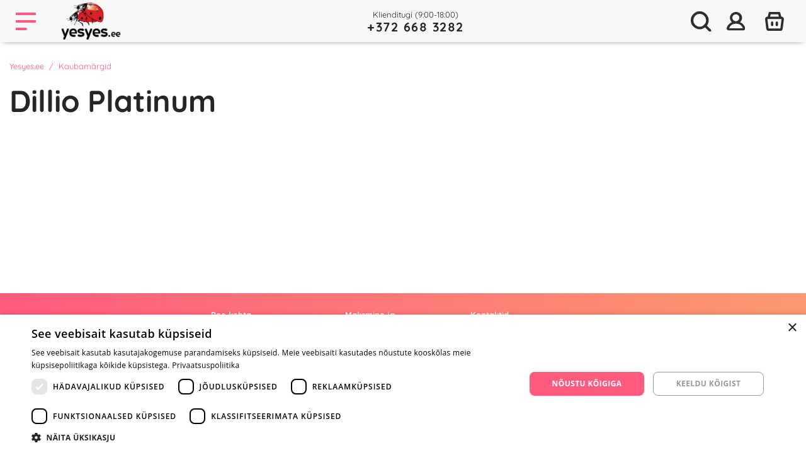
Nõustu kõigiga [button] (587, 383)
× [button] (792, 328)
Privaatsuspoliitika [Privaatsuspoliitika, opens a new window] (205, 365)
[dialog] (403, 384)
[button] (271, 437)
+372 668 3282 (415, 27)
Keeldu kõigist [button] (708, 383)
